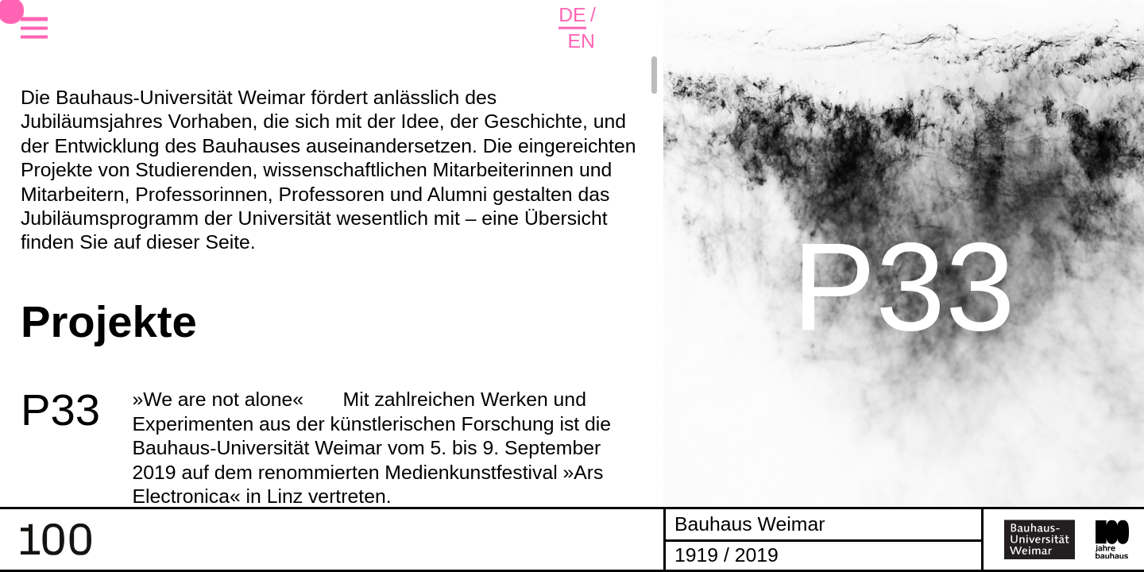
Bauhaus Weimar (749, 524)
